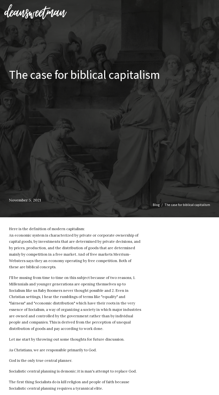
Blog (156, 205)
